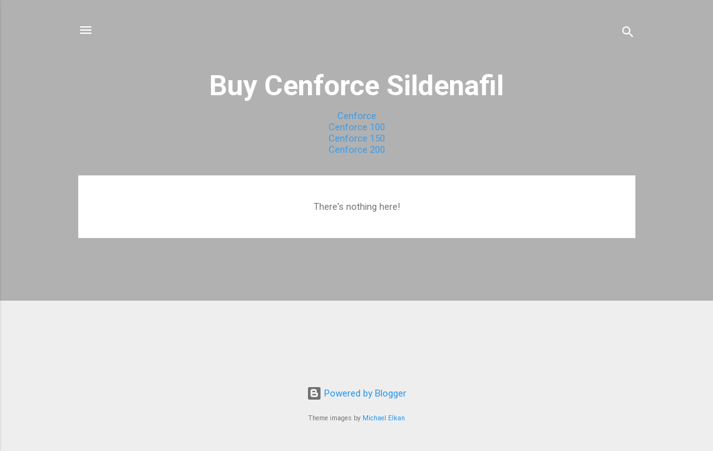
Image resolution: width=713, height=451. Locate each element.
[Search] (627, 34)
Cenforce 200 (357, 149)
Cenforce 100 (357, 127)
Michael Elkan (383, 418)
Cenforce (356, 116)
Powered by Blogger (356, 393)
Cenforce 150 (357, 138)
